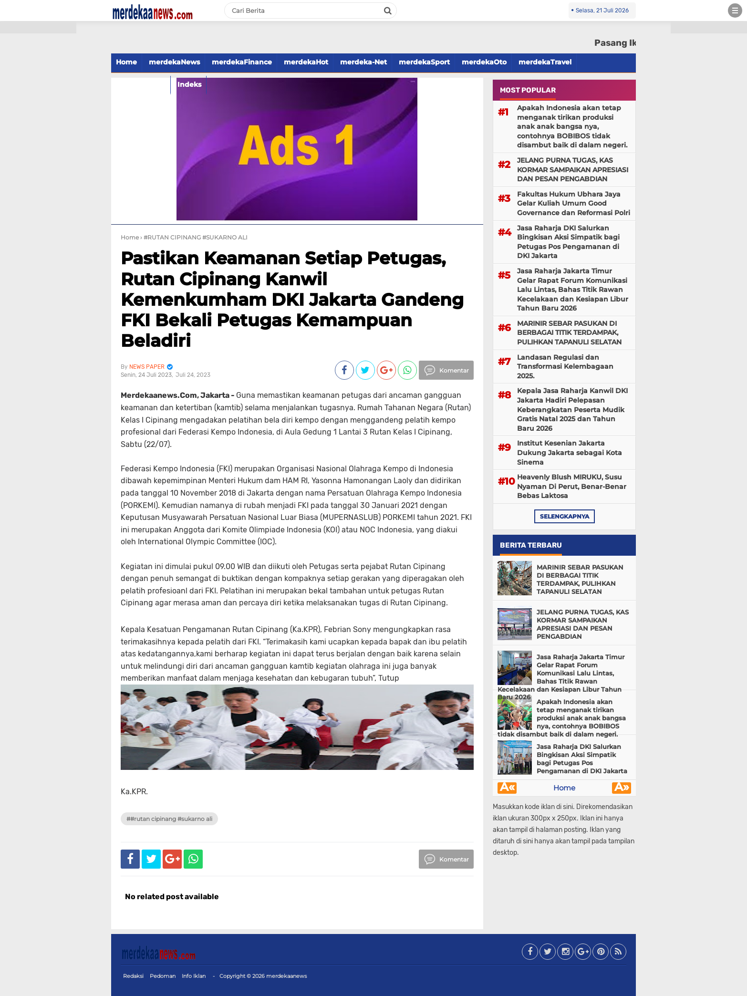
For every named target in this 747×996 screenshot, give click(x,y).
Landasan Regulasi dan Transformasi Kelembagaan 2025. (565, 366)
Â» (621, 788)
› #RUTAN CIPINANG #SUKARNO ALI (194, 237)
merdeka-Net (363, 62)
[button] (38, 27)
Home (126, 62)
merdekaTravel (545, 62)
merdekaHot (306, 62)
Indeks (189, 84)
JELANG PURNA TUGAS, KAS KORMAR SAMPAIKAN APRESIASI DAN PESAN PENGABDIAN (572, 169)
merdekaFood (141, 84)
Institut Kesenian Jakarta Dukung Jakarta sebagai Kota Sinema (569, 452)
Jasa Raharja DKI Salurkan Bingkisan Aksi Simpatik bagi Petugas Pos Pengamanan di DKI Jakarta (568, 242)
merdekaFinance (242, 62)
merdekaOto (484, 62)
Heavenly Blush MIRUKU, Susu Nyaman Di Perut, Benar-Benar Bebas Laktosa (571, 486)
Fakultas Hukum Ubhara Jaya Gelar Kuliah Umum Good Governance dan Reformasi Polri (573, 203)
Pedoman (163, 976)
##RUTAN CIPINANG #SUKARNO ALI (169, 818)
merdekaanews (286, 976)
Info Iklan (194, 976)
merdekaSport (424, 62)
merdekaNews (174, 62)
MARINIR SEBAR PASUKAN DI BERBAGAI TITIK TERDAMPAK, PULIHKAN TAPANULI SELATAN (569, 332)
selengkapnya (564, 516)
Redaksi (133, 976)
